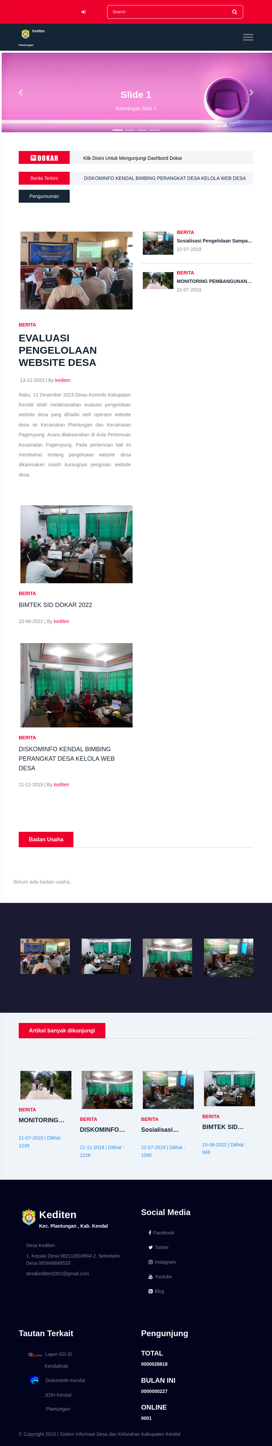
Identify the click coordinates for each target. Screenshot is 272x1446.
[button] (20, 92)
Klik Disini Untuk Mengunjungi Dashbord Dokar (132, 158)
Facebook (161, 1232)
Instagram (162, 1262)
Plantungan (48, 1409)
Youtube (160, 1276)
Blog (156, 1291)
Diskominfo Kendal (56, 1381)
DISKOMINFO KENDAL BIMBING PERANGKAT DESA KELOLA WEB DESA (165, 178)
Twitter (159, 1247)
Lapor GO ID (50, 1355)
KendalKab (47, 1366)
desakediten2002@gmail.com (57, 1273)
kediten (62, 380)
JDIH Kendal (48, 1395)
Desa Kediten (40, 1245)
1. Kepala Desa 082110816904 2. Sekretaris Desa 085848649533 (73, 1259)
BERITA (27, 324)
